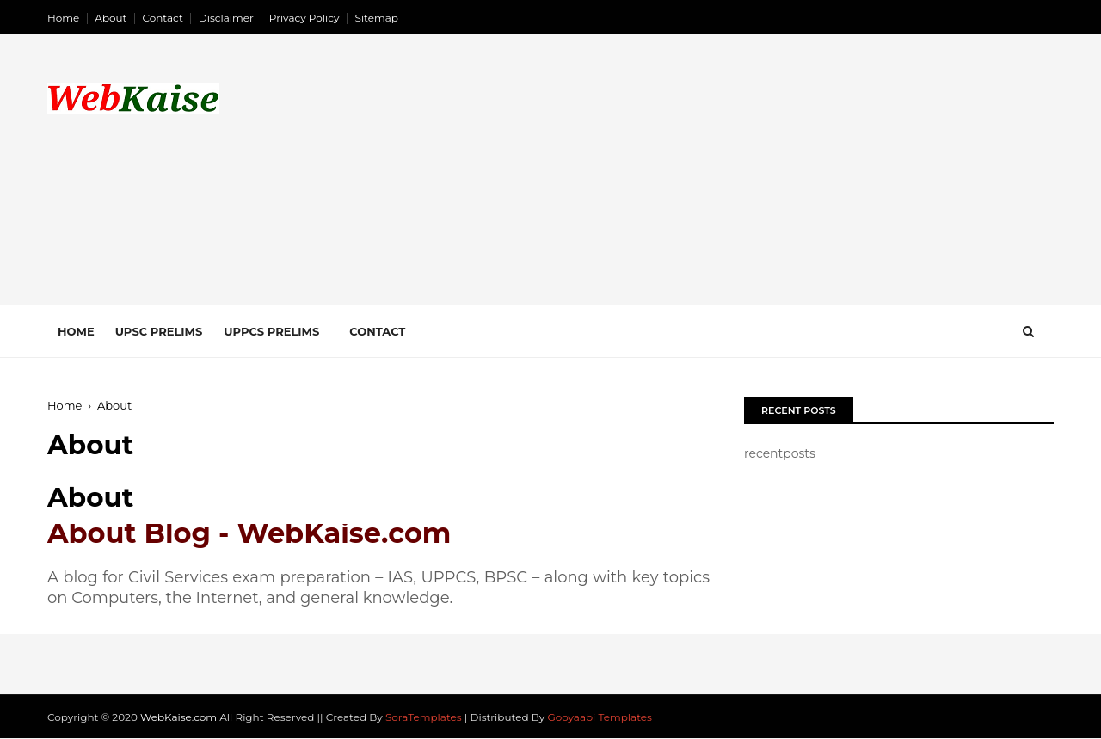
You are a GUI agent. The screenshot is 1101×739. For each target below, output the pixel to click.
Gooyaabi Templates (599, 717)
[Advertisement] (740, 184)
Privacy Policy (304, 17)
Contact (163, 17)
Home (63, 17)
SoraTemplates (423, 717)
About (110, 17)
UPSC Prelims (159, 331)
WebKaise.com (178, 717)
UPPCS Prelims (271, 331)
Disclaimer (226, 17)
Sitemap (376, 17)
